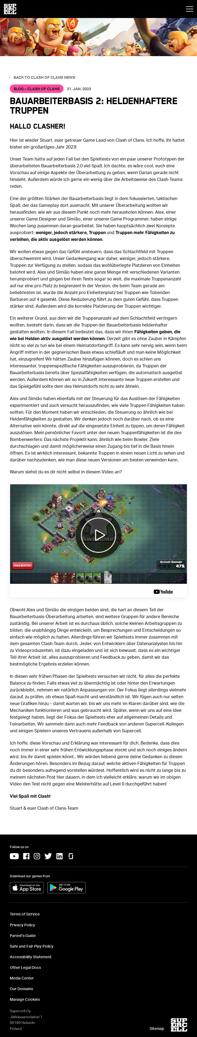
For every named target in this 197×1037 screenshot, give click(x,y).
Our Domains (21, 988)
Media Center (22, 978)
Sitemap (157, 1028)
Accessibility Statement (30, 956)
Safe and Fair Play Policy (31, 946)
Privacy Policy (22, 925)
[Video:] (98, 540)
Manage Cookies (25, 999)
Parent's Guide (23, 935)
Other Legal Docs (25, 967)
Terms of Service (25, 914)
